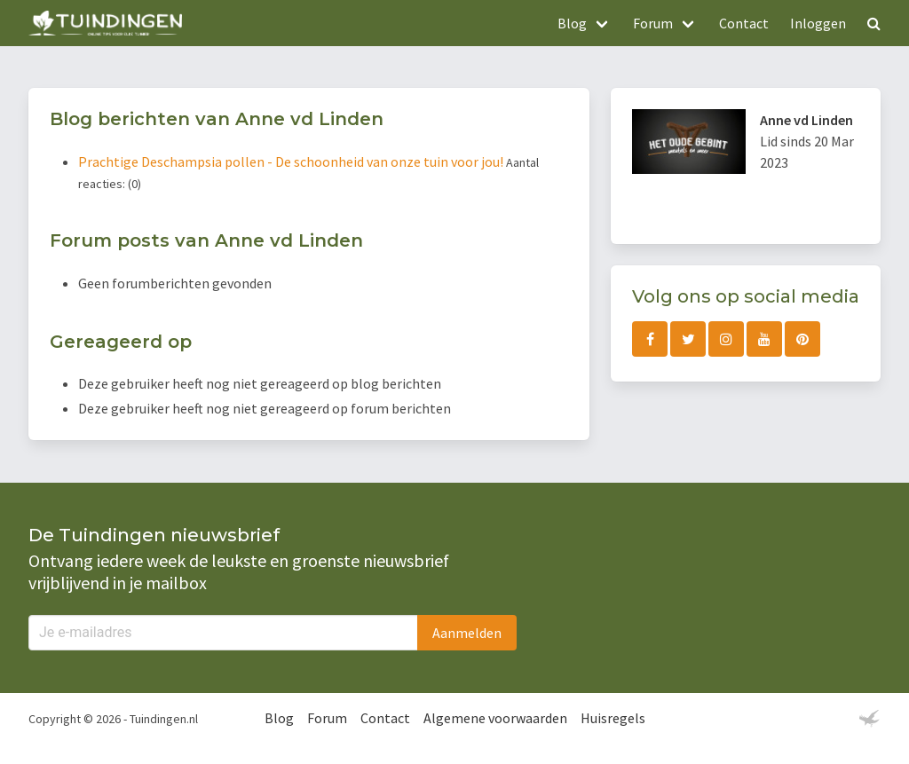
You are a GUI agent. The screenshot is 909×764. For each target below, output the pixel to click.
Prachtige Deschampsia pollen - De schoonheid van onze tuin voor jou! (292, 161)
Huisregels (613, 718)
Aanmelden (467, 633)
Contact (744, 23)
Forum (327, 718)
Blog (279, 718)
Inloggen (818, 23)
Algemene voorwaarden (495, 718)
